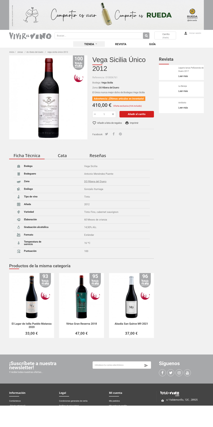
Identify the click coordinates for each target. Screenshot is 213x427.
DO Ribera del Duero (95, 181)
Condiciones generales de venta (73, 401)
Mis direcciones (116, 410)
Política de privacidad (69, 406)
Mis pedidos (114, 401)
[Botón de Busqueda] (146, 36)
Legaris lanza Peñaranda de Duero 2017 (191, 69)
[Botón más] (113, 114)
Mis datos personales (118, 415)
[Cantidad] (104, 114)
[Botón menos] (95, 114)
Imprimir (131, 123)
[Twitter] (170, 372)
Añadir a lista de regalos (107, 123)
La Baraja (182, 86)
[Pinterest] (120, 134)
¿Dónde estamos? (17, 406)
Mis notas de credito (118, 406)
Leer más (183, 76)
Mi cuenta (115, 393)
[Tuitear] (106, 134)
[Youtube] (187, 372)
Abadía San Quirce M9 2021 (131, 323)
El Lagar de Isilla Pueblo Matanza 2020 (32, 325)
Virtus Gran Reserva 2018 (81, 323)
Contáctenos (15, 401)
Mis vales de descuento (119, 420)
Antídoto (182, 103)
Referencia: (98, 77)
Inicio (11, 52)
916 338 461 (172, 408)
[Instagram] (179, 372)
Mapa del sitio (15, 410)
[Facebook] (113, 134)
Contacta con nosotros (176, 415)
